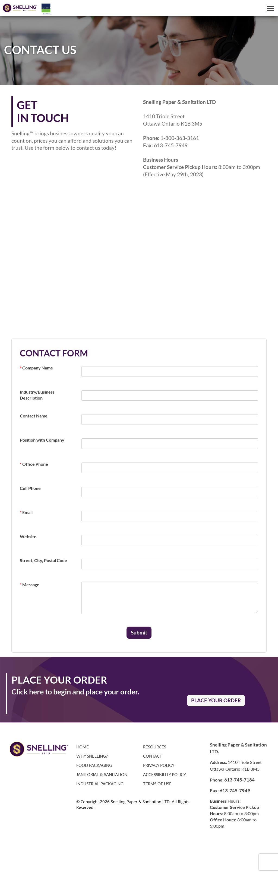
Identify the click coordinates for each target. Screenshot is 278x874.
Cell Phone (30, 488)
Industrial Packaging (100, 784)
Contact (152, 756)
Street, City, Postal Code (43, 560)
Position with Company (42, 439)
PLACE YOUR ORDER (216, 700)
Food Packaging (94, 765)
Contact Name (34, 415)
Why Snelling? (92, 756)
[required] (169, 371)
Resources (154, 747)
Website (28, 536)
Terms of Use (157, 784)
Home (82, 747)
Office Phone (34, 464)
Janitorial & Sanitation (101, 774)
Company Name (36, 367)
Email (26, 512)
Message (29, 584)
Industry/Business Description (37, 395)
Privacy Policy (158, 765)
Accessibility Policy (164, 774)
